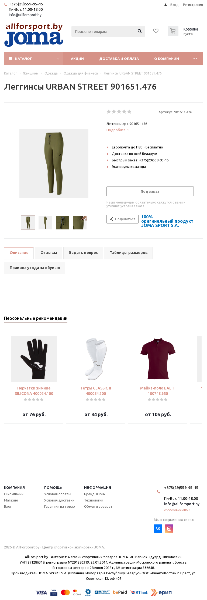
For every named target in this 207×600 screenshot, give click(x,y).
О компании (166, 58)
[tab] (151, 130)
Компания (14, 487)
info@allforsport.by (25, 15)
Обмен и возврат (98, 506)
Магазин (11, 500)
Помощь (53, 487)
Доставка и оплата (119, 58)
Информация (97, 487)
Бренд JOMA (94, 494)
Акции (77, 58)
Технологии (93, 500)
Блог (8, 506)
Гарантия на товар (59, 506)
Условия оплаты (57, 494)
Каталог (23, 58)
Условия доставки (59, 500)
